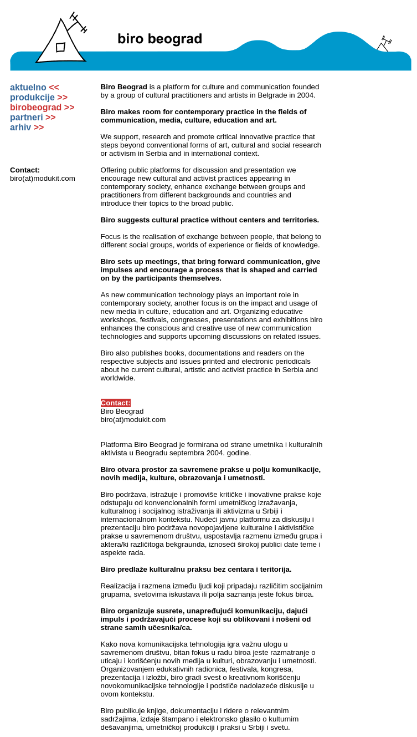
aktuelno (34, 87)
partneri (33, 117)
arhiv (27, 127)
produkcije (39, 97)
